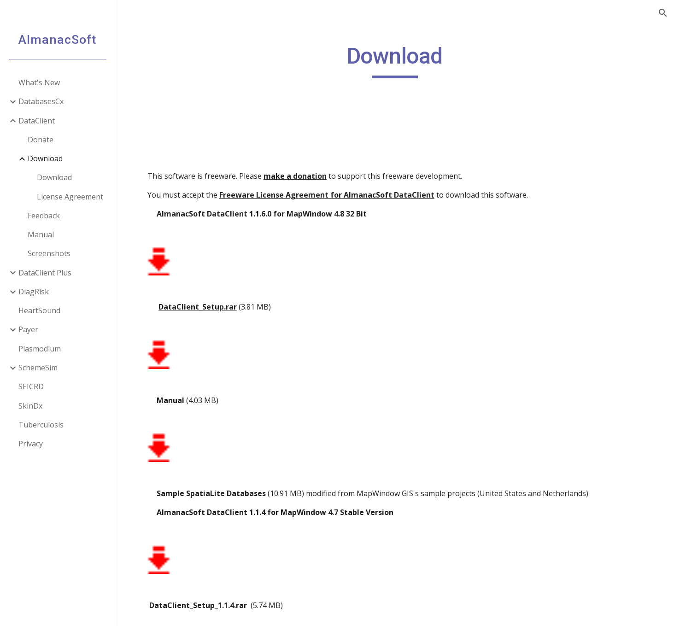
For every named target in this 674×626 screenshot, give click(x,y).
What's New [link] (39, 82)
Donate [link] (40, 140)
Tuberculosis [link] (41, 425)
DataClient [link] (36, 121)
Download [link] (45, 158)
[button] (663, 13)
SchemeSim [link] (38, 368)
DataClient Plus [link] (44, 273)
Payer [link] (28, 329)
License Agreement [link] (70, 197)
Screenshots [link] (49, 253)
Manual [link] (41, 234)
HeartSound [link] (39, 310)
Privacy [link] (30, 444)
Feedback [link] (44, 216)
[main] (394, 60)
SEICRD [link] (31, 386)
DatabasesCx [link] (41, 101)
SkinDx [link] (30, 406)
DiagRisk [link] (33, 292)
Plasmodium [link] (39, 349)
